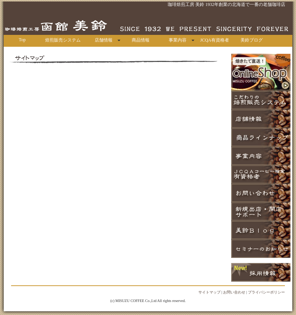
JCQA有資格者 (214, 40)
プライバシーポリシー (266, 292)
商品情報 (140, 40)
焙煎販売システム (63, 40)
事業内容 (177, 40)
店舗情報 (103, 40)
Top (22, 39)
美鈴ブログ (251, 40)
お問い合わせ (234, 292)
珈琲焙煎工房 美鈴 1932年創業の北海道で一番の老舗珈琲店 (226, 4)
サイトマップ (209, 292)
